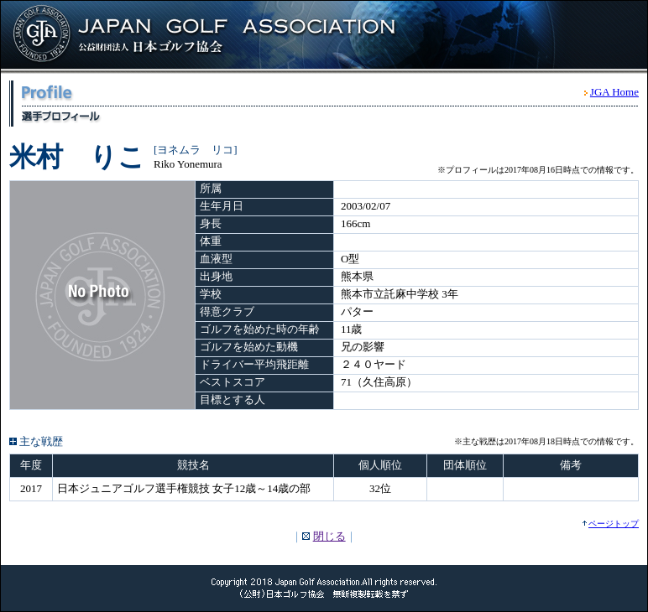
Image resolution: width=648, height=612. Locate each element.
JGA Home (614, 92)
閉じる (329, 536)
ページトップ (613, 523)
